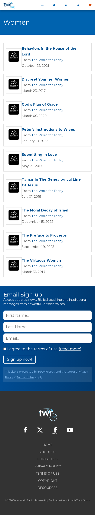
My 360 (54, 5)
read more (70, 349)
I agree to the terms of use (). (42, 349)
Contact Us (47, 459)
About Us (47, 452)
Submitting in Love (39, 155)
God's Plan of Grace (40, 104)
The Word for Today (47, 60)
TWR (51, 500)
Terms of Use (25, 377)
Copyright (47, 481)
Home (47, 445)
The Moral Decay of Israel (45, 210)
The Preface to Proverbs (44, 235)
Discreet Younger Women (45, 79)
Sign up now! (19, 359)
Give (90, 5)
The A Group (83, 500)
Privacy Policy (47, 466)
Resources (48, 488)
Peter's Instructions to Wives (48, 130)
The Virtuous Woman (41, 260)
